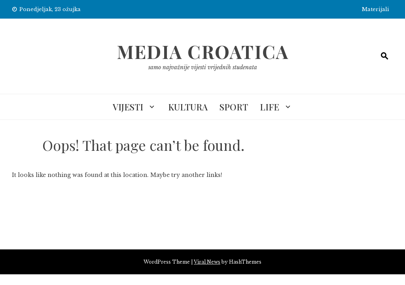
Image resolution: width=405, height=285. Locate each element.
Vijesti (128, 107)
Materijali (375, 9)
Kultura (188, 107)
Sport (234, 107)
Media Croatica (203, 51)
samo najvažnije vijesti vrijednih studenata (202, 67)
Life (269, 107)
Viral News (207, 262)
